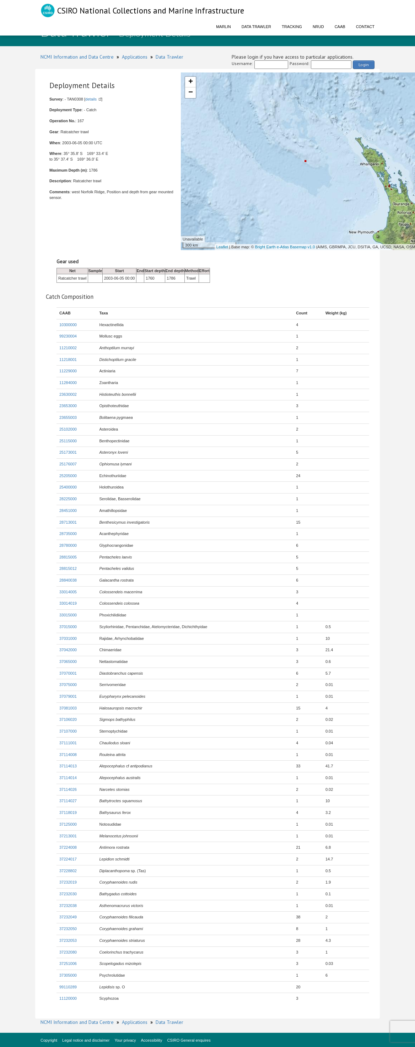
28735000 (68, 533)
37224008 (68, 847)
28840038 (68, 580)
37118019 (68, 812)
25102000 (68, 429)
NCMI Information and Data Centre (77, 57)
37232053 (68, 940)
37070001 (68, 673)
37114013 (68, 766)
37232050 (68, 929)
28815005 (68, 557)
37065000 (68, 661)
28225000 (68, 499)
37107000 (68, 731)
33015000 (68, 615)
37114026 (68, 789)
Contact (365, 27)
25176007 (68, 464)
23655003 (68, 417)
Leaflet (222, 247)
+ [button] (190, 82)
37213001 (68, 836)
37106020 (68, 719)
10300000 (68, 325)
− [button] (190, 92)
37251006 (68, 963)
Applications (134, 57)
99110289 (68, 987)
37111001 (68, 743)
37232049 (68, 917)
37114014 (68, 778)
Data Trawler (256, 27)
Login (364, 64)
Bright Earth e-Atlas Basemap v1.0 (285, 247)
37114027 (68, 801)
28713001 (68, 522)
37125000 (68, 824)
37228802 (68, 871)
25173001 (68, 452)
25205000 (68, 476)
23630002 (68, 394)
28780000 (68, 545)
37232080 (68, 952)
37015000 (68, 627)
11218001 (68, 359)
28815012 (68, 568)
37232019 (68, 882)
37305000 (68, 975)
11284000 (68, 383)
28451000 (68, 510)
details (91, 99)
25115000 (68, 441)
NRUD (318, 27)
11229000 (68, 371)
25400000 (68, 487)
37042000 (68, 650)
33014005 (68, 592)
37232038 (68, 905)
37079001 (68, 696)
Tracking (292, 27)
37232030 (68, 894)
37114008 (68, 754)
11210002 (68, 348)
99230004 (68, 336)
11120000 (68, 998)
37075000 (68, 684)
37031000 (68, 638)
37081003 (68, 708)
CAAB (340, 27)
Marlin (223, 27)
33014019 (68, 603)
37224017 (68, 859)
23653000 (68, 406)
